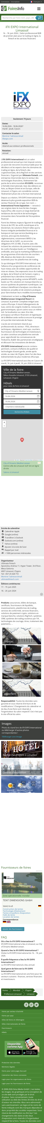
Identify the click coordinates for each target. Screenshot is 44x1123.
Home (5, 990)
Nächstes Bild (41, 883)
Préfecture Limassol (13, 994)
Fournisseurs (7, 1028)
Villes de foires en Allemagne (13, 1020)
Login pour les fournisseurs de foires (16, 1083)
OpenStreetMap (28, 460)
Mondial (16, 990)
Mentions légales (8, 1067)
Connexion (5, 2)
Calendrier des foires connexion (14, 1075)
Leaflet (17, 460)
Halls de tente (9, 915)
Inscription (15, 2)
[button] (22, 440)
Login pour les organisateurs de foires (16, 1079)
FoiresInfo (12, 8)
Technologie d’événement (14, 911)
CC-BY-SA (40, 460)
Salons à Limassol (11, 472)
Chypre (28, 990)
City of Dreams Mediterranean (16, 463)
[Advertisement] (21, 63)
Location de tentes (11, 917)
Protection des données (11, 1063)
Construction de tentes (13, 909)
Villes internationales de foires (13, 1024)
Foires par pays (8, 1016)
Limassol (30, 994)
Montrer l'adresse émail (12, 136)
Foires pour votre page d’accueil (14, 1071)
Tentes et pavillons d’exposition (16, 913)
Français (38, 2)
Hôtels (4, 1032)
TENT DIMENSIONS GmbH (17, 900)
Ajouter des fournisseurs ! (13, 929)
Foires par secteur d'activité (12, 1011)
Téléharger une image (12, 736)
